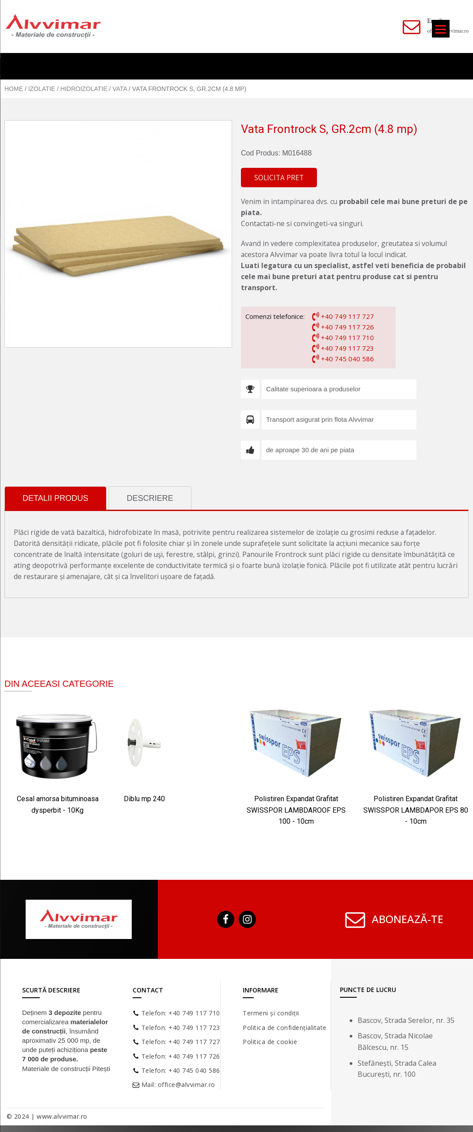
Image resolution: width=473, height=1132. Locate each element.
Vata (120, 88)
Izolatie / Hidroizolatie (67, 88)
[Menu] (441, 29)
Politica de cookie (270, 1041)
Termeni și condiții (271, 1013)
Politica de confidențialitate (285, 1027)
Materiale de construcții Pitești (66, 1068)
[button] (279, 178)
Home (13, 88)
